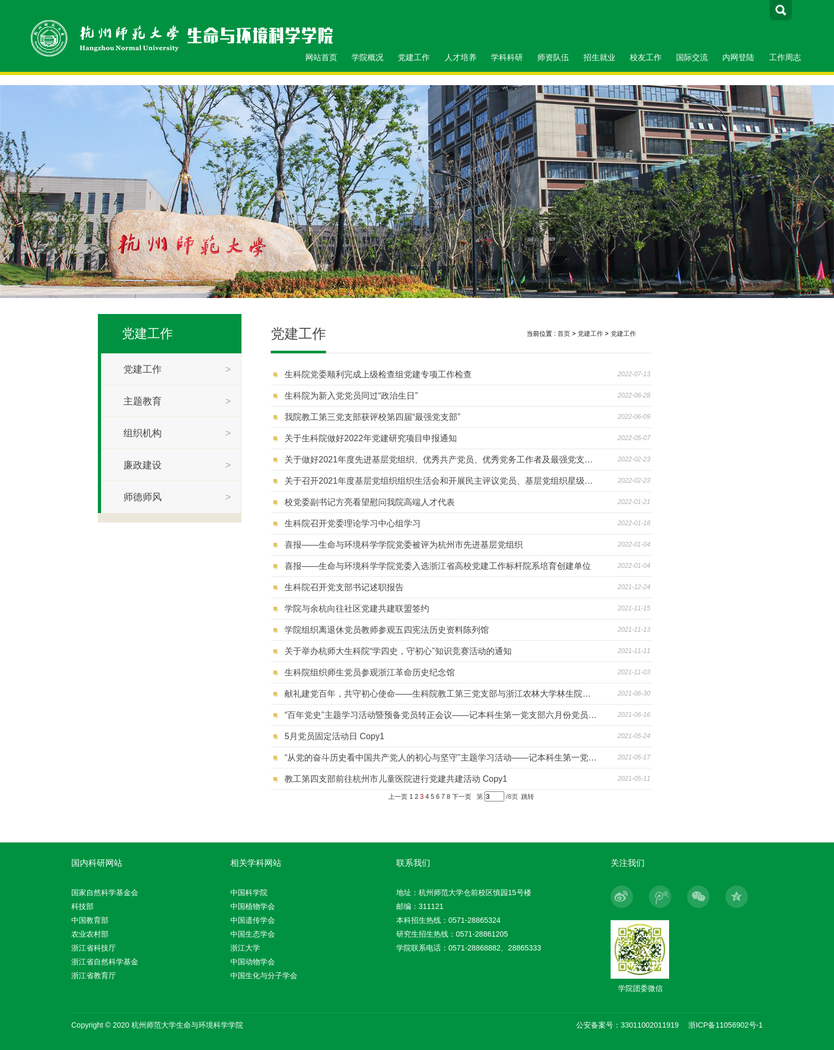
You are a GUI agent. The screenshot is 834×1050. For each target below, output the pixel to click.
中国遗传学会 (252, 920)
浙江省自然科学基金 (104, 961)
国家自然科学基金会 (104, 892)
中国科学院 (249, 892)
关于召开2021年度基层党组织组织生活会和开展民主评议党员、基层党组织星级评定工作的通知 (441, 480)
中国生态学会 (252, 934)
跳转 (527, 796)
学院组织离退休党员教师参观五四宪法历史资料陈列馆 (387, 629)
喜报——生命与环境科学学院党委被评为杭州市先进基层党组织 (404, 544)
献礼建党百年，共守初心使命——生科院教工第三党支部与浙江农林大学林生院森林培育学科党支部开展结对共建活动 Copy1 (441, 693)
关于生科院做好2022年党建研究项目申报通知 (371, 438)
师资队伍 (553, 57)
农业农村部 (90, 934)
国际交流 (692, 57)
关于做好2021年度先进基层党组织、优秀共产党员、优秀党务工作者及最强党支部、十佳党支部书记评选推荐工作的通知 (441, 459)
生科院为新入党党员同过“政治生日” (351, 395)
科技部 (82, 906)
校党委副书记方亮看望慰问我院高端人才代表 (370, 502)
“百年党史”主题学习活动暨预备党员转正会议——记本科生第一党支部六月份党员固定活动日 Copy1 (441, 715)
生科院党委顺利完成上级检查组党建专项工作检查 (378, 374)
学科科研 (507, 57)
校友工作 (646, 57)
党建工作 (414, 57)
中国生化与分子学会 (263, 975)
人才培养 (461, 57)
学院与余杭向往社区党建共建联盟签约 (357, 608)
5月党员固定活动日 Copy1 (335, 736)
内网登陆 (738, 57)
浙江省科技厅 (93, 948)
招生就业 (599, 57)
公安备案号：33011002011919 (627, 1025)
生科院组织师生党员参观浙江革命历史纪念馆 (370, 672)
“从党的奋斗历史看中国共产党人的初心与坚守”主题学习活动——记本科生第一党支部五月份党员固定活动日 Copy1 (441, 757)
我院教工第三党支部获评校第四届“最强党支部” (373, 416)
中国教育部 (90, 920)
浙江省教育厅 (93, 975)
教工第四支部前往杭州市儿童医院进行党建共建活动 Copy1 (396, 778)
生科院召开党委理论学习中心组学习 (353, 523)
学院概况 (367, 57)
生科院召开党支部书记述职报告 (344, 587)
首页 (563, 333)
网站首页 (321, 57)
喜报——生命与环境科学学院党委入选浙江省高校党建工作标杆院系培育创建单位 (438, 566)
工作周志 (785, 57)
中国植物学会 (252, 906)
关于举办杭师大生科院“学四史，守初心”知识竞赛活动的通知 (398, 651)
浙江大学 (245, 948)
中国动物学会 (252, 961)
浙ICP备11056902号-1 (725, 1025)
